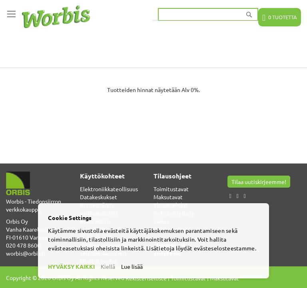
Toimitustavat (171, 188)
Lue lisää (132, 266)
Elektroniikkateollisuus (109, 188)
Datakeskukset (98, 196)
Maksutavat (168, 196)
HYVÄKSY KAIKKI (71, 266)
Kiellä (108, 266)
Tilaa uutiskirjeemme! (258, 181)
